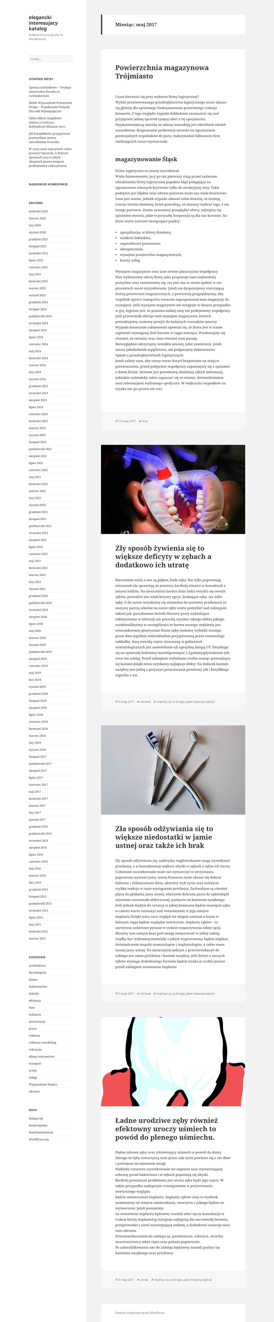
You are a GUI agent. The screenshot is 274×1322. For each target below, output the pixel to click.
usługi (33, 1077)
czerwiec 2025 (38, 267)
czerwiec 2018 (38, 722)
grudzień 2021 (38, 512)
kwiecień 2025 (38, 281)
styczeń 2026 (37, 232)
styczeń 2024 (37, 379)
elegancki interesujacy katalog (43, 23)
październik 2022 (40, 449)
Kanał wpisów (38, 1125)
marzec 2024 (37, 365)
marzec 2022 (37, 491)
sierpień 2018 (38, 708)
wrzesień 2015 (38, 910)
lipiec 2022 (36, 463)
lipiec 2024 (36, 337)
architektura (37, 966)
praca (33, 1028)
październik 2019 (40, 652)
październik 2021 (40, 526)
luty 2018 (35, 743)
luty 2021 (35, 582)
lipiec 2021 (36, 547)
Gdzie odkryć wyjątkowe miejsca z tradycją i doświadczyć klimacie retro (47, 122)
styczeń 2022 (37, 505)
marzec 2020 (37, 638)
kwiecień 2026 (38, 211)
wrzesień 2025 (38, 253)
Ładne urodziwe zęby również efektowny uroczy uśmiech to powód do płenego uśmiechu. (166, 1129)
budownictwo (38, 986)
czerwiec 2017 (38, 785)
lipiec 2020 (36, 624)
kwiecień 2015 (38, 931)
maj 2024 (35, 351)
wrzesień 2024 (38, 323)
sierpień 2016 (38, 848)
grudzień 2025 (38, 239)
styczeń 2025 (37, 295)
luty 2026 (35, 225)
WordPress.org (39, 1139)
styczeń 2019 (37, 687)
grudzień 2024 (38, 302)
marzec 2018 (37, 736)
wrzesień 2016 (38, 841)
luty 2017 (35, 813)
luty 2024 (35, 372)
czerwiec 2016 (38, 862)
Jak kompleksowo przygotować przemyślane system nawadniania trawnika (49, 138)
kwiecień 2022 (38, 484)
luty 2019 (35, 680)
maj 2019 (35, 673)
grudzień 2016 (38, 827)
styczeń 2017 (37, 820)
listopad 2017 (37, 757)
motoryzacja (37, 1021)
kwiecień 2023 (38, 421)
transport (35, 1063)
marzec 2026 (37, 218)
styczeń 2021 (37, 589)
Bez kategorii (37, 973)
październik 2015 (40, 903)
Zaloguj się (36, 1118)
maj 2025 (35, 274)
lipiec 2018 (36, 715)
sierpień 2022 (38, 456)
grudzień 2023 (38, 386)
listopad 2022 (37, 442)
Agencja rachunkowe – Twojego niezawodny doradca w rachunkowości (50, 91)
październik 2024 (40, 316)
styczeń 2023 (37, 435)
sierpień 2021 (38, 540)
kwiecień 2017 (38, 799)
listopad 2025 (37, 246)
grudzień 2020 (38, 596)
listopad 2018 (37, 701)
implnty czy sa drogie (171, 702)
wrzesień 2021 (38, 533)
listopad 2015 (37, 896)
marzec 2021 (37, 575)
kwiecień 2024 (38, 358)
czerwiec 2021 (38, 554)
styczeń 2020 (37, 645)
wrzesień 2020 (38, 610)
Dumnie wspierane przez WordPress (139, 1313)
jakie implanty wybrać (200, 702)
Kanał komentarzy (41, 1132)
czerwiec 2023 (38, 414)
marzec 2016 (37, 875)
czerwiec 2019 (38, 666)
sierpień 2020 (38, 617)
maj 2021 (35, 561)
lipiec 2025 (36, 260)
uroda (33, 1070)
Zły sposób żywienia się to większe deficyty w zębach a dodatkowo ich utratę (163, 556)
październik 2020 (40, 603)
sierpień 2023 (38, 400)
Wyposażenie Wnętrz (43, 1084)
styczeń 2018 (37, 750)
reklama (34, 1035)
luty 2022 (35, 498)
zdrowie (34, 1091)
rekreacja (35, 1049)
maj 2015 (35, 924)
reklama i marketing (42, 1042)
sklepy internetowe (42, 1056)
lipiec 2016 (36, 855)
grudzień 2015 (38, 889)
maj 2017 (35, 792)
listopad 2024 (37, 309)
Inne (32, 1007)
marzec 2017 (37, 806)
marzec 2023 (37, 428)
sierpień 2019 (38, 659)
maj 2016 (35, 868)
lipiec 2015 (36, 917)
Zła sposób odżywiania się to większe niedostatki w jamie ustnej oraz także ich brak (164, 837)
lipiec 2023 (36, 407)
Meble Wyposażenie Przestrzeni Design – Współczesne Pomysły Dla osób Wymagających (50, 107)
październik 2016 (40, 834)
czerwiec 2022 (38, 470)
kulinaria (35, 1014)
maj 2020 (35, 631)
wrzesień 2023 (38, 393)
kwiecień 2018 (38, 729)
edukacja (35, 1000)
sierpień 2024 (38, 330)
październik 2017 (40, 764)
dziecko (34, 993)
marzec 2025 (37, 288)
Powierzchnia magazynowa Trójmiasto (162, 71)
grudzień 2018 (38, 694)
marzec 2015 (37, 938)
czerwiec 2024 (38, 344)
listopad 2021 (37, 519)
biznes (33, 979)
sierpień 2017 (38, 771)
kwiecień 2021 (38, 568)
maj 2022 (35, 477)
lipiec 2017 (36, 778)
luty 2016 (35, 882)
